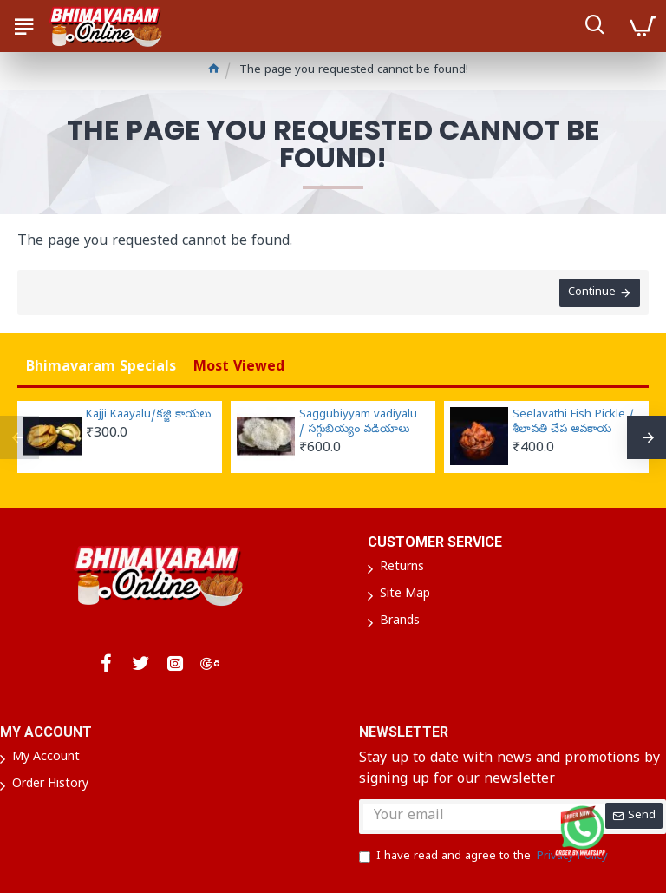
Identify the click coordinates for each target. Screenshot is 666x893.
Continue (592, 293)
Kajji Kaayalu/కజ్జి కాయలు (148, 416)
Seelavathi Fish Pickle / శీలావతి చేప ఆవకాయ (573, 423)
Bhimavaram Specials (101, 368)
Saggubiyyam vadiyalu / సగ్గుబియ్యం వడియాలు (358, 423)
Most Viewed (238, 368)
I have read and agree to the (484, 857)
